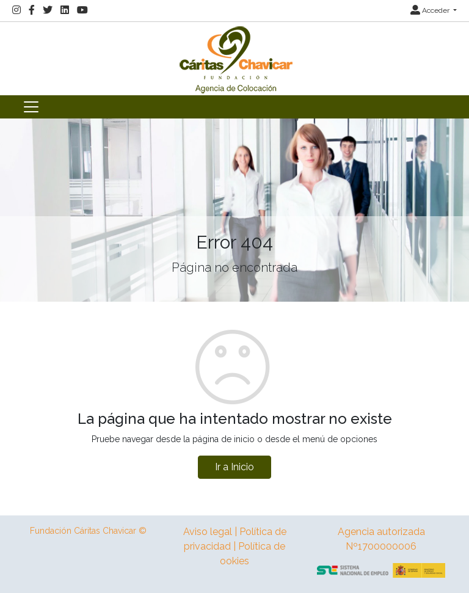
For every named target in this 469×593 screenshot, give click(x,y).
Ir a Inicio (234, 467)
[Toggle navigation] (31, 106)
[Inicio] (234, 58)
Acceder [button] (430, 10)
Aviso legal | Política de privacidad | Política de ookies (234, 546)
